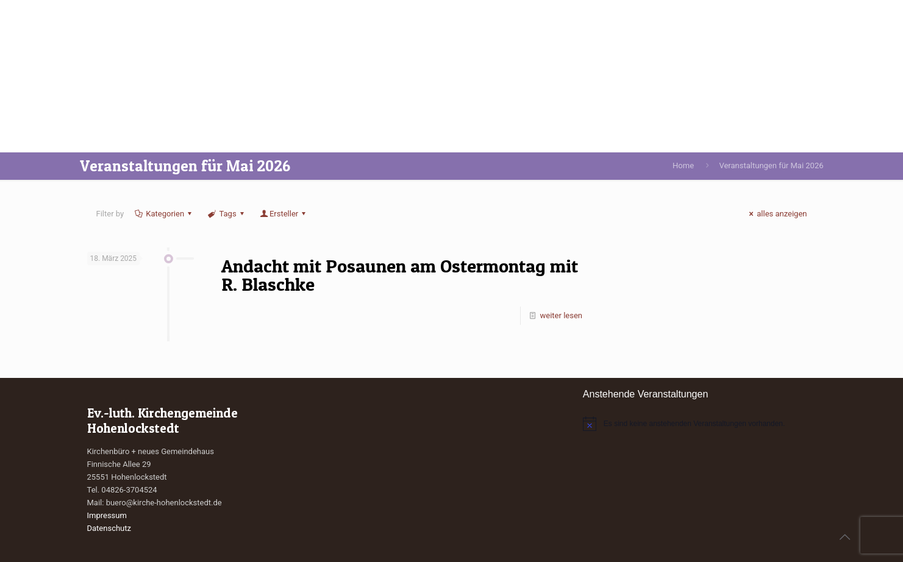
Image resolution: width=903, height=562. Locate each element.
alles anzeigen (776, 213)
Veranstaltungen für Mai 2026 (771, 165)
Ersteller (284, 213)
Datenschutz (109, 528)
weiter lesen (561, 315)
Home (683, 165)
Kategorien (164, 213)
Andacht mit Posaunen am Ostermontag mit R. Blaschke (399, 275)
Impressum (107, 515)
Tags (227, 213)
